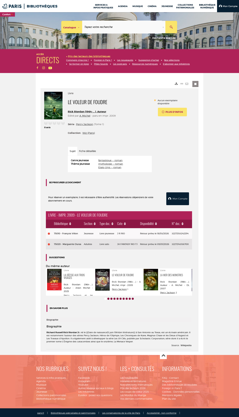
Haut (163, 355)
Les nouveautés (129, 377)
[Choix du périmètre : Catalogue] (71, 27)
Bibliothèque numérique (50, 398)
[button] (228, 6)
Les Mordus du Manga (133, 394)
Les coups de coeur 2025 (134, 391)
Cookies (166, 391)
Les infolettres (86, 391)
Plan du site (169, 398)
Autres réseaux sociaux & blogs (96, 387)
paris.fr (40, 412)
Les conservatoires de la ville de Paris (121, 412)
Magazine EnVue (172, 380)
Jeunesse (41, 391)
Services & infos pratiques (51, 377)
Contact (174, 377)
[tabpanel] (110, 164)
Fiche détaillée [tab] (87, 151)
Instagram (84, 380)
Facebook (84, 377)
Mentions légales (172, 394)
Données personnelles (186, 391)
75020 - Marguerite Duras (67, 243)
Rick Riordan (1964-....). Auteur (87, 111)
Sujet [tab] (73, 151)
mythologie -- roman (110, 163)
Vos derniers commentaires (136, 398)
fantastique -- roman (110, 160)
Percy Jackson (84, 124)
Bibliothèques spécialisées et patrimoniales (73, 412)
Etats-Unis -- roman (109, 167)
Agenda (41, 380)
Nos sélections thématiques (136, 384)
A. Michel (84, 115)
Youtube (83, 384)
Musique (41, 384)
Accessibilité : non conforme (161, 412)
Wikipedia (186, 344)
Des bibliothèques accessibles (179, 384)
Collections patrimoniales (51, 394)
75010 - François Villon (66, 232)
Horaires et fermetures (133, 380)
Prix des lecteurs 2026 (133, 387)
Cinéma (41, 387)
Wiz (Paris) (88, 133)
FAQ (164, 377)
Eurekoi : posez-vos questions (95, 394)
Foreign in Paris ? (172, 387)
